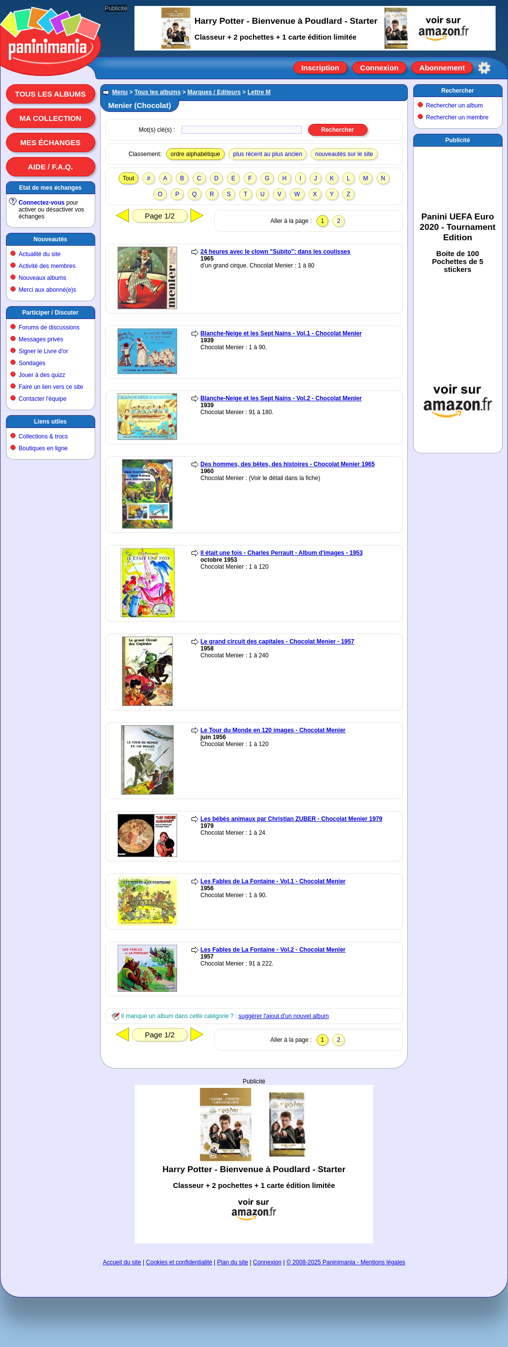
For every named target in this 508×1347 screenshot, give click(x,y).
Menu (119, 92)
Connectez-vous (42, 202)
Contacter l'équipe (42, 398)
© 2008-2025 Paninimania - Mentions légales (345, 1262)
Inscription (320, 67)
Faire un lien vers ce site (51, 386)
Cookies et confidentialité (179, 1262)
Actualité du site (40, 254)
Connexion (379, 67)
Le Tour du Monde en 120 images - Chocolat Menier (273, 730)
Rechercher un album (454, 105)
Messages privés (41, 339)
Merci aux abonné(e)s (47, 289)
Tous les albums (50, 94)
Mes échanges (50, 142)
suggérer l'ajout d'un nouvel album (284, 1016)
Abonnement (442, 67)
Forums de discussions (49, 327)
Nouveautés (50, 239)
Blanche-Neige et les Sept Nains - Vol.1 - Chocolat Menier (281, 333)
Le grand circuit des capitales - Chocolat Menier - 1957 (277, 641)
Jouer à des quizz (42, 375)
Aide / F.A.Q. (50, 166)
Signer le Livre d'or (43, 351)
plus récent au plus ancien (267, 154)
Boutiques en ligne (43, 448)
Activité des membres (47, 266)
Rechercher (457, 90)
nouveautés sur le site (344, 154)
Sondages (32, 363)
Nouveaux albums (42, 277)
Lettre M (259, 92)
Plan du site (233, 1262)
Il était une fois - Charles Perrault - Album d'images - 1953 (281, 552)
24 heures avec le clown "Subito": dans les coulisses (275, 251)
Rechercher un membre (457, 117)
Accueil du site (122, 1262)
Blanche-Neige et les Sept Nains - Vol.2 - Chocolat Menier (281, 398)
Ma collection (50, 118)
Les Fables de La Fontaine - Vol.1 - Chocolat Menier (273, 881)
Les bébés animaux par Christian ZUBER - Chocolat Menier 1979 (291, 818)
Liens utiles (50, 421)
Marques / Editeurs (214, 92)
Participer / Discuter (50, 312)
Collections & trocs (43, 436)
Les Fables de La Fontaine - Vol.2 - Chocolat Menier (273, 949)
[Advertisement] (254, 1147)
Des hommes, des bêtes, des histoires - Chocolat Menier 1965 (287, 464)
